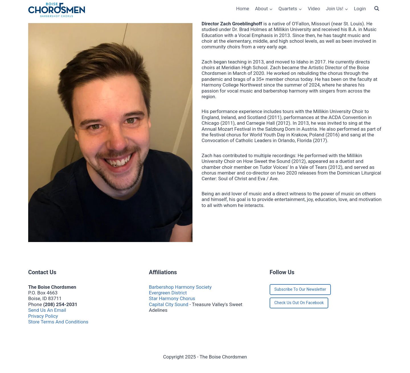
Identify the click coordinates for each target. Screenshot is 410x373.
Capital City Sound (168, 304)
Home (242, 8)
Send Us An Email (47, 310)
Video (314, 8)
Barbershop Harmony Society (180, 287)
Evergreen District (168, 293)
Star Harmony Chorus (172, 298)
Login (360, 8)
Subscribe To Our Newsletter (300, 289)
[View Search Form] (377, 8)
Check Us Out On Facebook (299, 302)
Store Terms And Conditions (58, 322)
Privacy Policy (43, 316)
